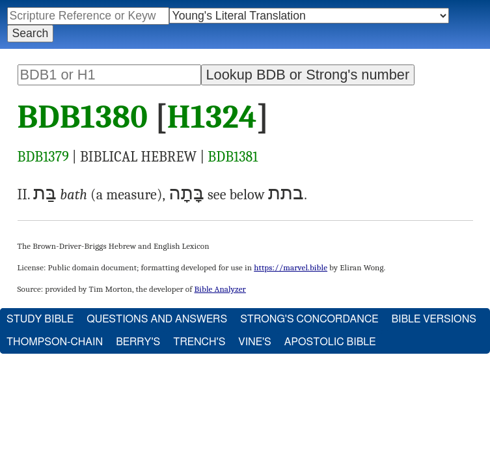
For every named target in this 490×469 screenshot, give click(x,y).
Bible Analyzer (220, 289)
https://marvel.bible (290, 267)
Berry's (138, 342)
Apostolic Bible (330, 342)
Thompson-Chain (55, 342)
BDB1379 (43, 157)
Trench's (199, 342)
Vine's (254, 342)
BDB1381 (233, 157)
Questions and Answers (157, 319)
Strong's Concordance (309, 319)
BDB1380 (83, 117)
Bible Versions (433, 319)
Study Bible (40, 319)
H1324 (212, 117)
